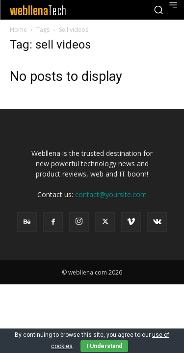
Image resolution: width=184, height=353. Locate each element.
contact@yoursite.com (111, 194)
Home (18, 29)
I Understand (104, 346)
